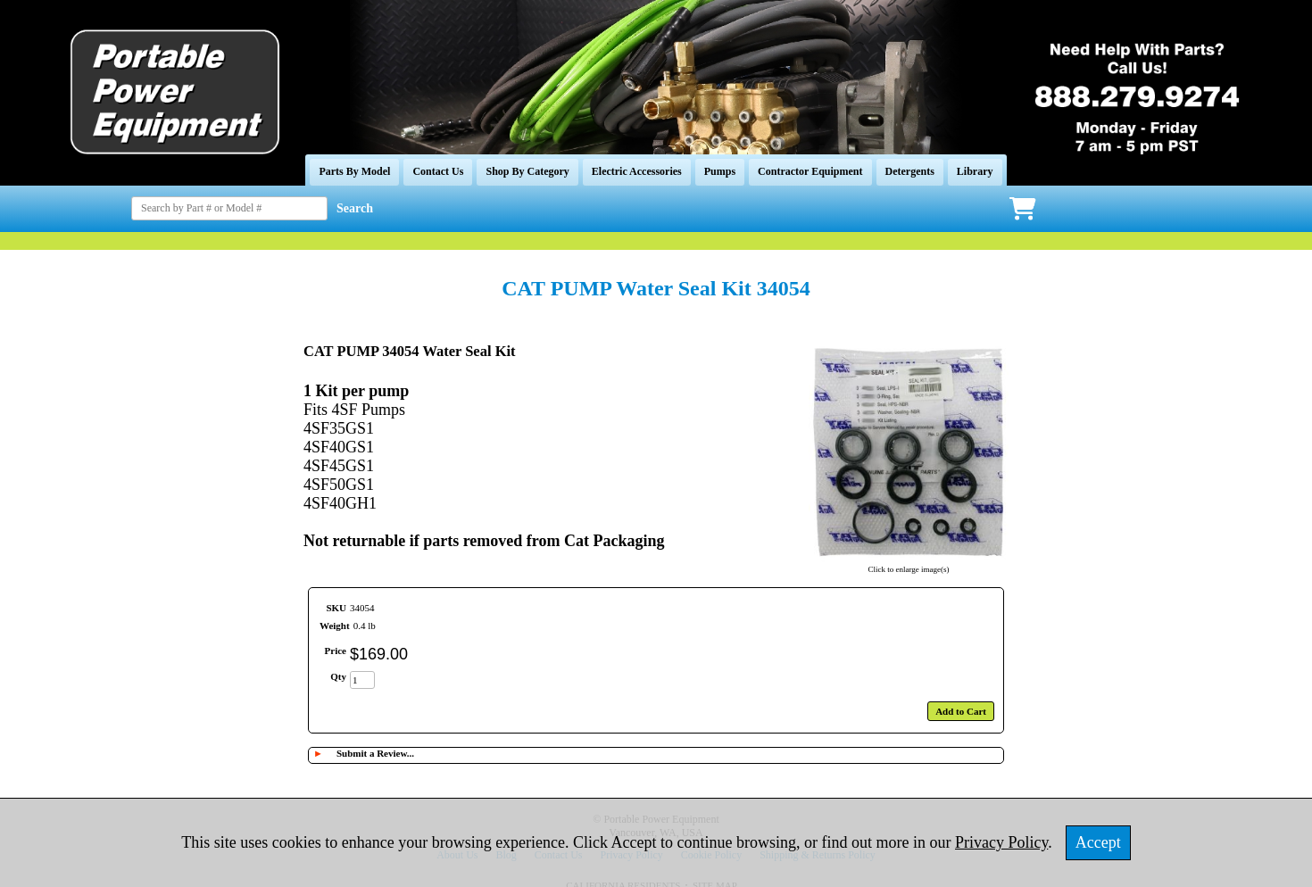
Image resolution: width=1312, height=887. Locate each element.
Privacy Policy (1001, 842)
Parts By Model (354, 171)
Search (354, 208)
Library (975, 171)
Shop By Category (527, 171)
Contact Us (437, 171)
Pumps (719, 171)
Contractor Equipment (810, 171)
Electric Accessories (637, 171)
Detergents (909, 171)
